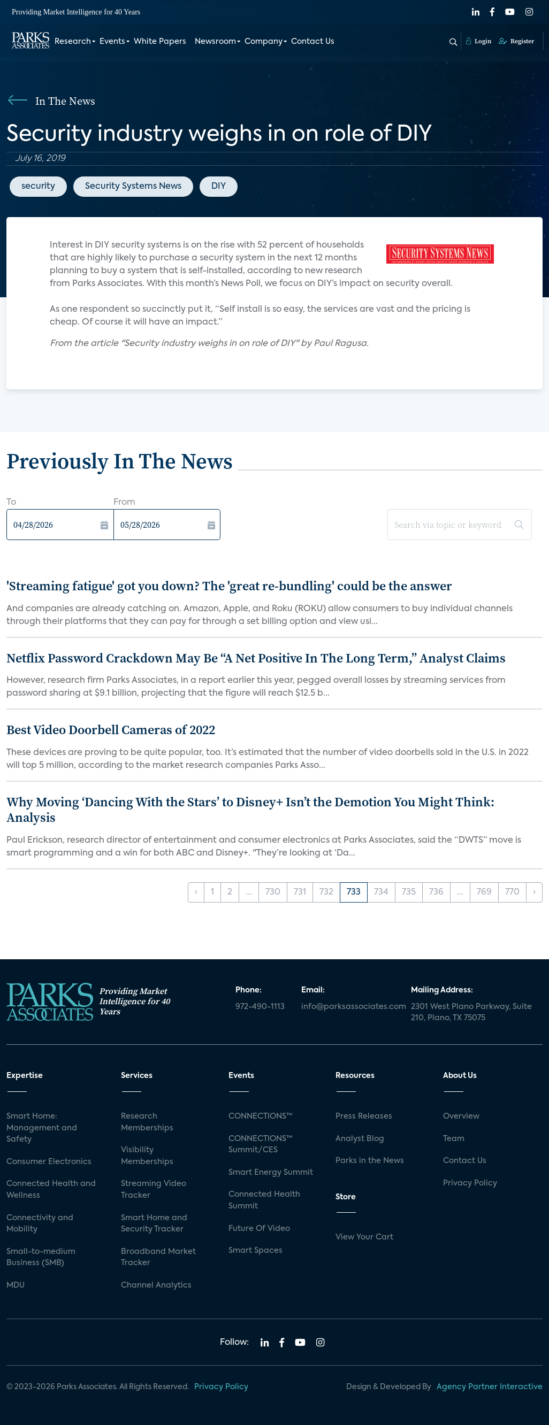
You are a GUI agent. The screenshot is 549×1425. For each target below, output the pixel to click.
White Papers (160, 41)
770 (512, 892)
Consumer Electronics (49, 1162)
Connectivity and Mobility (39, 1224)
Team (453, 1139)
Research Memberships (147, 1122)
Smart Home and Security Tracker (154, 1224)
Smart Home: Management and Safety (41, 1128)
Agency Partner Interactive (490, 1387)
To (11, 502)
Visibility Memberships (147, 1156)
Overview (461, 1116)
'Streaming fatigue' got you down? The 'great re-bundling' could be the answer (229, 586)
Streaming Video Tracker (153, 1189)
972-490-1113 (260, 1007)
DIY (218, 186)
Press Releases (364, 1116)
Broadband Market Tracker (158, 1257)
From (124, 502)
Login (478, 41)
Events (112, 41)
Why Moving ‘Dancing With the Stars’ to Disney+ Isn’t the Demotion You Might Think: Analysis (250, 809)
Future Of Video (259, 1229)
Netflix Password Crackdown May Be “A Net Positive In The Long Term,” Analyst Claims (256, 658)
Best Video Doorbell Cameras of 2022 (110, 729)
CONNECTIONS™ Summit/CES (260, 1144)
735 (409, 892)
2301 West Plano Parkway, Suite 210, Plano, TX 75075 (471, 1012)
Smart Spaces (255, 1250)
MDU (15, 1285)
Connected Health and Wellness (51, 1189)
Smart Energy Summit (270, 1172)
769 (484, 892)
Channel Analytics (156, 1285)
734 (381, 892)
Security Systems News (133, 186)
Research (73, 41)
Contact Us (312, 41)
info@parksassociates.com (349, 1007)
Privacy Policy (470, 1183)
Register (516, 41)
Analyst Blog (360, 1139)
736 (436, 892)
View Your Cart (364, 1237)
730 (272, 892)
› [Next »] (534, 892)
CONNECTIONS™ (260, 1116)
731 (300, 892)
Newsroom (215, 41)
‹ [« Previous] (196, 892)
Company (264, 41)
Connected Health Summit (264, 1200)
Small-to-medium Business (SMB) (40, 1257)
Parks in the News (370, 1161)
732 (326, 892)
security (38, 186)
